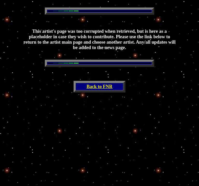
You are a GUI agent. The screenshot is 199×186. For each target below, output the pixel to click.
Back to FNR (99, 86)
